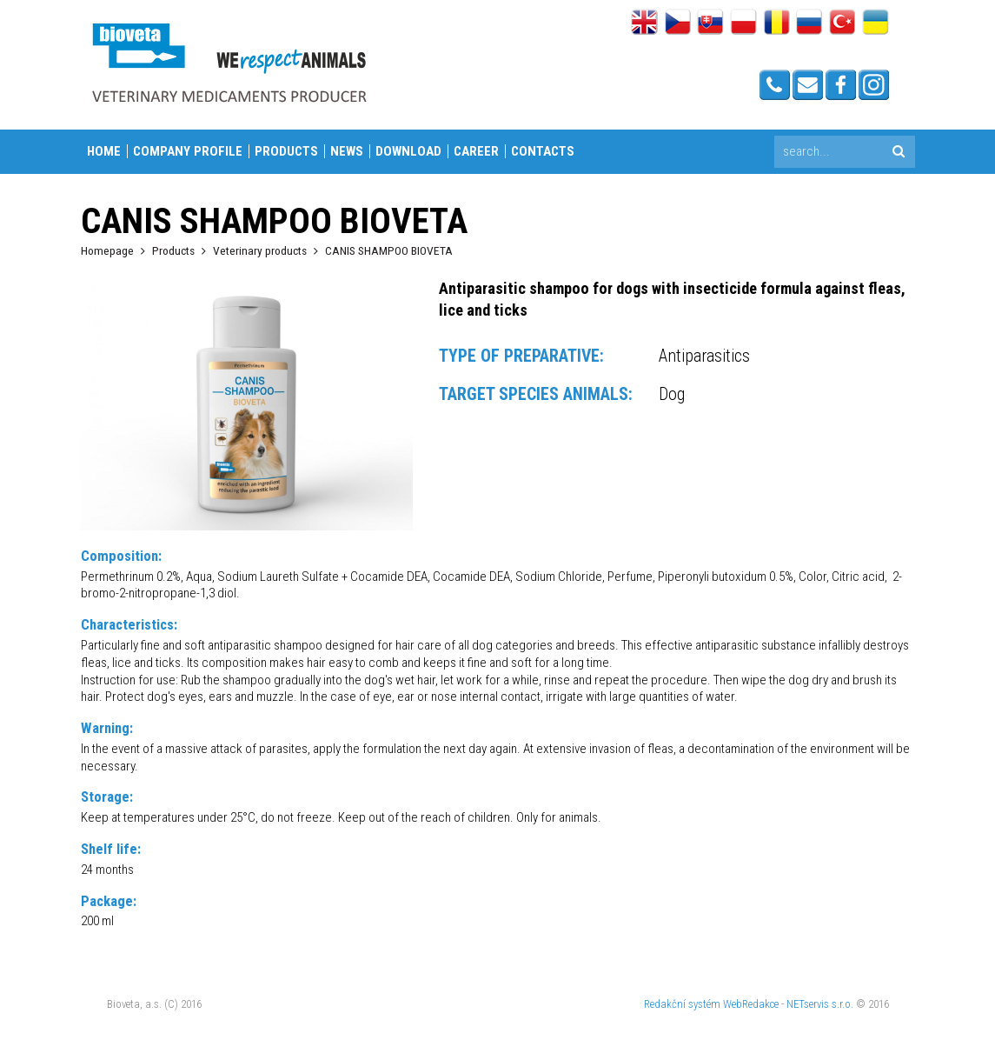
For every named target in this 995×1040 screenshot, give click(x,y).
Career (476, 151)
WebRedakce (751, 1003)
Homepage (107, 250)
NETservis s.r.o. (819, 1003)
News (346, 151)
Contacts (542, 151)
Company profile (187, 151)
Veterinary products (260, 250)
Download (408, 151)
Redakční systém (682, 1003)
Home (104, 151)
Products (286, 151)
